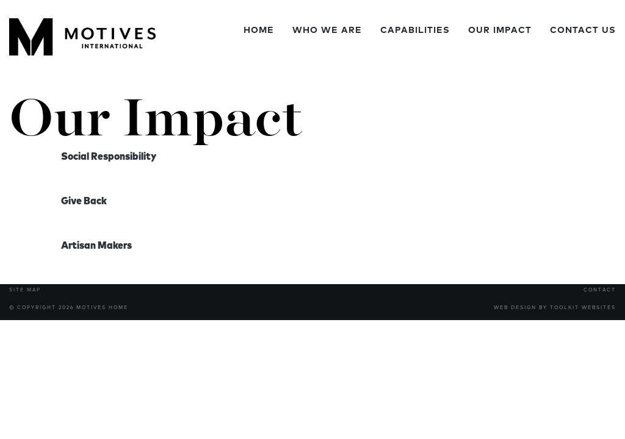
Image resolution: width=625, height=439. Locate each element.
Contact (599, 290)
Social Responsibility (108, 157)
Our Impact (500, 30)
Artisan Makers (96, 246)
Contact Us (583, 30)
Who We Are (327, 30)
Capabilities (415, 30)
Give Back (84, 201)
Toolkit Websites (583, 307)
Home (259, 30)
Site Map (25, 290)
